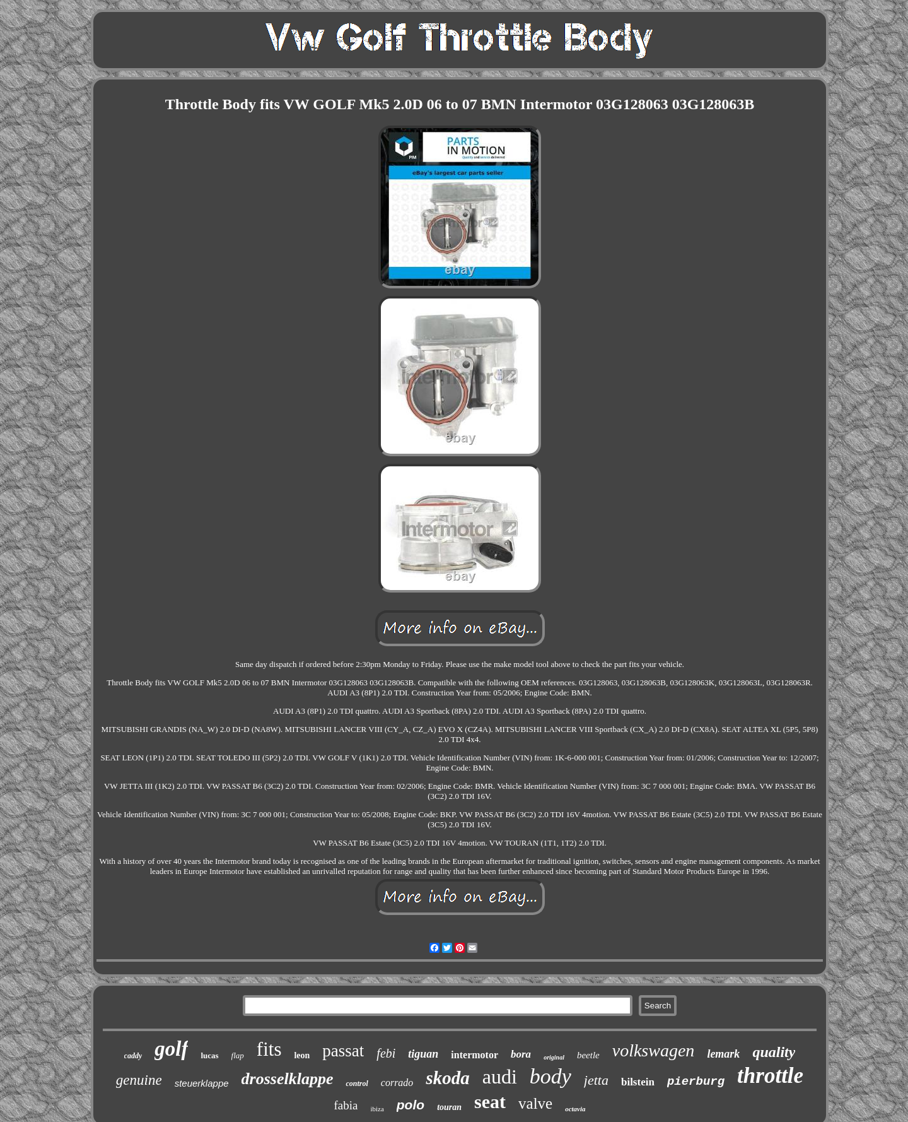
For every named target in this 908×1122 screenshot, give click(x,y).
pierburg (696, 1082)
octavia (575, 1109)
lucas (209, 1055)
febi (385, 1053)
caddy (133, 1055)
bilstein (638, 1082)
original (554, 1057)
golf (171, 1048)
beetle (588, 1055)
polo (410, 1104)
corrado (397, 1082)
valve (535, 1103)
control (357, 1083)
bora (521, 1054)
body (550, 1076)
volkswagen (653, 1050)
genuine (139, 1080)
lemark (723, 1054)
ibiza (376, 1109)
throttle (770, 1075)
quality (773, 1052)
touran (449, 1107)
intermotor (474, 1054)
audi (499, 1076)
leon (302, 1055)
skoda (447, 1078)
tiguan (423, 1054)
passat (343, 1050)
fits (269, 1049)
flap (237, 1055)
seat (490, 1101)
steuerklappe (202, 1083)
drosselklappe (288, 1079)
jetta (596, 1080)
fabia (346, 1105)
